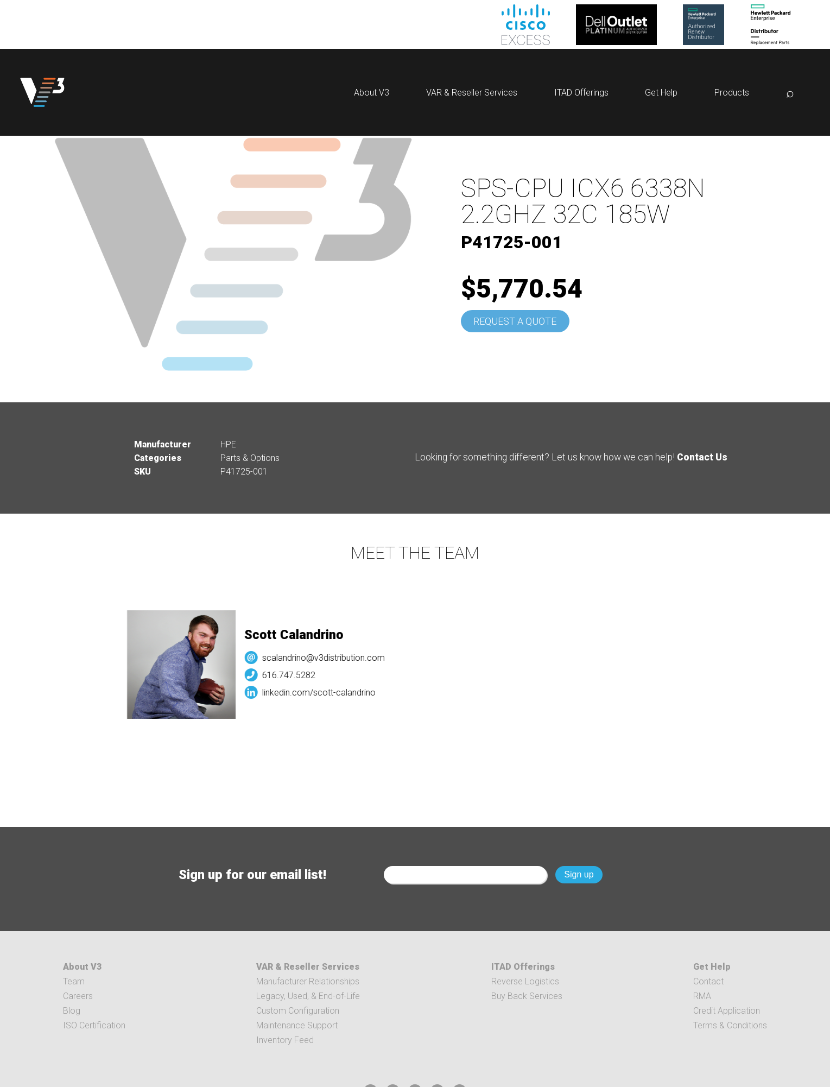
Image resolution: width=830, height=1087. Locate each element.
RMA (702, 996)
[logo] (42, 92)
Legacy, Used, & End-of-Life (308, 996)
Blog (71, 1011)
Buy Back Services (526, 996)
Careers (78, 996)
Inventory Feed (285, 1040)
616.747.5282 (297, 675)
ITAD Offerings (581, 92)
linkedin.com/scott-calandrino (327, 692)
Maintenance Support (297, 1025)
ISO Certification (94, 1025)
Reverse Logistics (525, 981)
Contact (708, 981)
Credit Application (726, 1011)
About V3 (371, 92)
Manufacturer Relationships (307, 981)
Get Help (661, 92)
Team (74, 981)
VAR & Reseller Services (471, 92)
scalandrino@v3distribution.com (332, 658)
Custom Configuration (297, 1011)
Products (731, 92)
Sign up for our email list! (252, 874)
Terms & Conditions (730, 1025)
